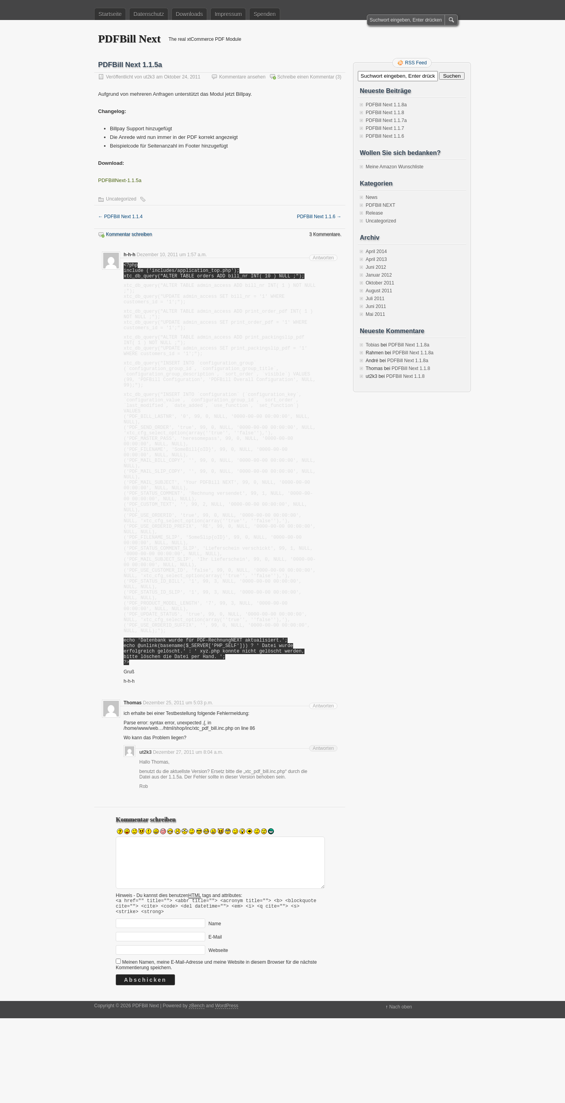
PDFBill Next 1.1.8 (385, 112)
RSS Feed (415, 63)
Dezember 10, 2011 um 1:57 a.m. (172, 254)
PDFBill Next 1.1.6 (319, 216)
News (371, 197)
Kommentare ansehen (242, 77)
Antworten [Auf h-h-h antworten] (323, 258)
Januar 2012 (379, 275)
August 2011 (379, 291)
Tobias (372, 345)
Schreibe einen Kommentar (305, 77)
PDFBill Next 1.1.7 (385, 128)
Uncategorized (121, 199)
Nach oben (400, 1091)
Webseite (218, 1035)
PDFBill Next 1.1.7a (386, 120)
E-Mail (215, 1022)
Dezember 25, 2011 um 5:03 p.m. (178, 784)
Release (374, 213)
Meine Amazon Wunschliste (394, 167)
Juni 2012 (376, 267)
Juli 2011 (375, 298)
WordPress (226, 1090)
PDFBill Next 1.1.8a (386, 105)
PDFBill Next (129, 39)
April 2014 (376, 251)
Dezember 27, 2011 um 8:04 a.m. (188, 833)
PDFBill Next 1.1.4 (120, 216)
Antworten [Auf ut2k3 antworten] (323, 829)
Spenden (264, 14)
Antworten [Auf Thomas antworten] (323, 787)
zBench (196, 1090)
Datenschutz (148, 14)
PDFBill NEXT (380, 205)
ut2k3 (149, 77)
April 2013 (376, 259)
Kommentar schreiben (129, 234)
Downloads (189, 14)
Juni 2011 (376, 306)
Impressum (228, 14)
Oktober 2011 (380, 283)
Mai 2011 (375, 314)
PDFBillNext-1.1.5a (120, 180)
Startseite (110, 14)
